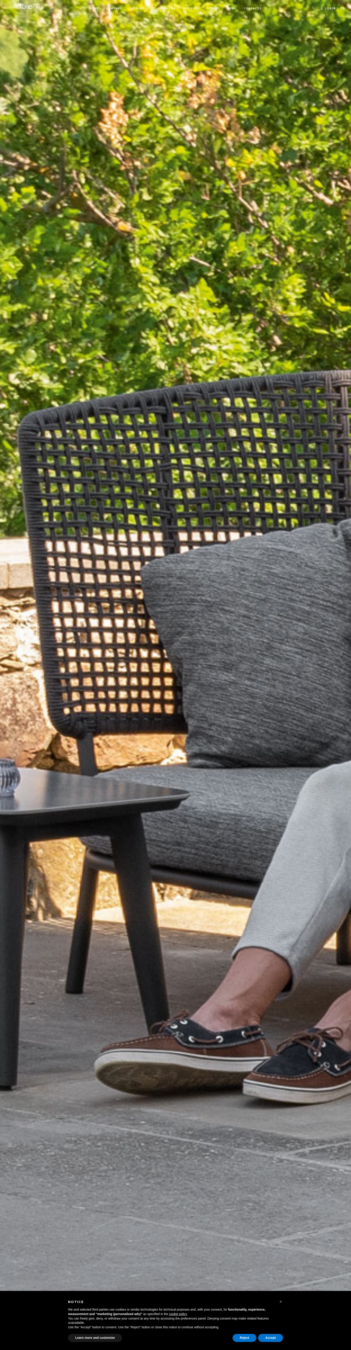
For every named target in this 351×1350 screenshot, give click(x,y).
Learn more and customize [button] (95, 1337)
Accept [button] (270, 1337)
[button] (280, 1301)
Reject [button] (244, 1337)
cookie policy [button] (178, 1314)
